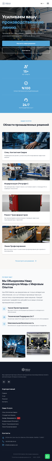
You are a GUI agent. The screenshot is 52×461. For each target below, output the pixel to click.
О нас (3, 396)
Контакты (26, 50)
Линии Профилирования (9, 427)
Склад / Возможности (11, 418)
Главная (4, 393)
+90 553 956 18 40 (10, 441)
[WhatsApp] (47, 456)
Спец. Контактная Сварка (9, 412)
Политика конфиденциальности (21, 457)
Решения (5, 399)
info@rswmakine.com (11, 445)
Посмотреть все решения (26, 261)
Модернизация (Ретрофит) (10, 421)
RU (42, 3)
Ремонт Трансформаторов (10, 424)
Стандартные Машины (8, 415)
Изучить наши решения (26, 43)
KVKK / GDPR (36, 457)
